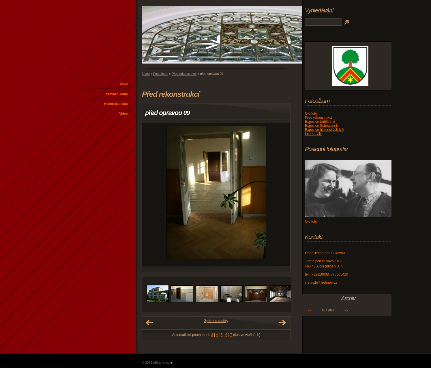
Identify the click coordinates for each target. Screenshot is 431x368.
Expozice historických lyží (324, 130)
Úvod (124, 84)
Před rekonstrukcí (184, 73)
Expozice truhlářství (320, 122)
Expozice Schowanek (321, 126)
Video (123, 113)
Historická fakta (116, 103)
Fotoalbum (160, 73)
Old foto (311, 113)
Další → (282, 322)
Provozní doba (117, 94)
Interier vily (313, 134)
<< (310, 310)
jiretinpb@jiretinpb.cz (321, 282)
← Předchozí (149, 322)
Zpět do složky (216, 321)
